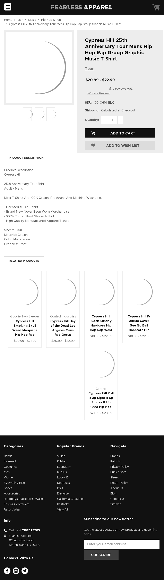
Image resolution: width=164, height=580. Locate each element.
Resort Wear (12, 509)
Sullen (61, 456)
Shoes (8, 488)
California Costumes (70, 499)
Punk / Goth (118, 472)
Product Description (26, 157)
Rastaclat (63, 504)
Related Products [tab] (24, 260)
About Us (116, 488)
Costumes (10, 466)
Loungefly (64, 466)
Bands (8, 456)
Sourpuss (63, 483)
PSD (60, 488)
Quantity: (92, 120)
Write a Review (98, 93)
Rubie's (62, 472)
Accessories (12, 493)
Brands (115, 456)
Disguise (63, 493)
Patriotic (115, 461)
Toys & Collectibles (16, 504)
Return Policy (119, 483)
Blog (113, 493)
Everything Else (14, 483)
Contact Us (117, 499)
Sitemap (115, 504)
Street (114, 477)
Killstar (61, 461)
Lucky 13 (62, 477)
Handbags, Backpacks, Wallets (24, 499)
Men (7, 472)
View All (62, 509)
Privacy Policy (119, 466)
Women (9, 477)
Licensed (10, 461)
